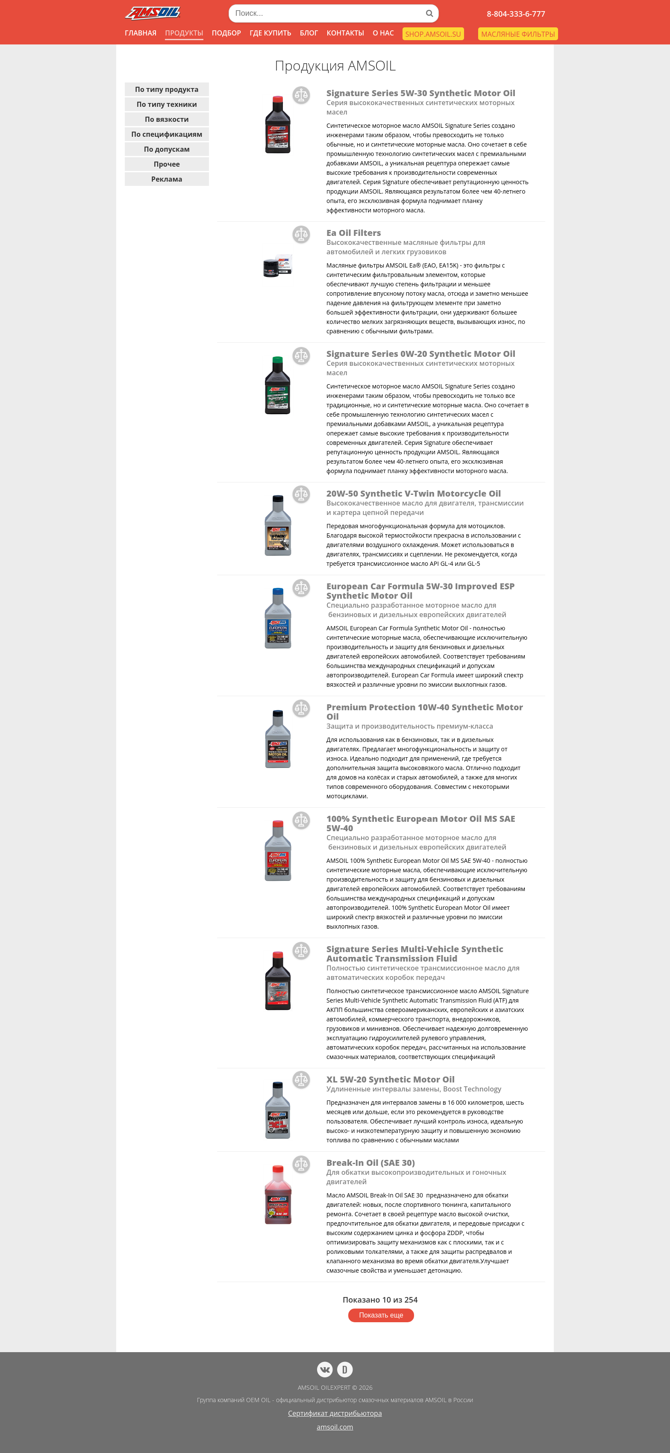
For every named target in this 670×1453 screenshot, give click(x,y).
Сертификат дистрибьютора (335, 1413)
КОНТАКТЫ (345, 33)
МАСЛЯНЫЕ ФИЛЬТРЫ (518, 34)
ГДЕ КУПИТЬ (270, 33)
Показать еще (381, 1315)
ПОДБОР (226, 33)
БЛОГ (309, 33)
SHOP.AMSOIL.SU (433, 34)
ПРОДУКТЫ (184, 33)
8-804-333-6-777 (516, 13)
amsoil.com (335, 1427)
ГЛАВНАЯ (140, 33)
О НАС (383, 33)
